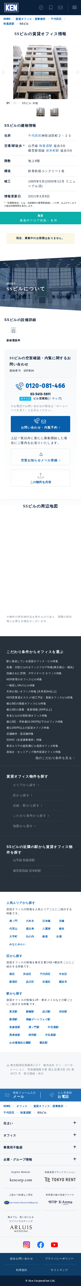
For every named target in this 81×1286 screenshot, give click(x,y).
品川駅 (46, 1011)
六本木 (30, 920)
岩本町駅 (52, 150)
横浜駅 (44, 1042)
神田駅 (33, 1034)
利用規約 (21, 1270)
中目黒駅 (53, 1027)
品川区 (30, 981)
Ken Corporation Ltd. (11, 7)
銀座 (45, 936)
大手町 (13, 936)
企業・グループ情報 (17, 1159)
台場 (59, 936)
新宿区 (13, 981)
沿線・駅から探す (26, 805)
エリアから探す (24, 785)
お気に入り (51, 7)
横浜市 (63, 981)
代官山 (13, 928)
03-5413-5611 (40, 394)
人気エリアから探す (20, 903)
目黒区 (46, 981)
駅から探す (14, 993)
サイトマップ (59, 1270)
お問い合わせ (60, 7)
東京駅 (13, 1011)
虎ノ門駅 (34, 1027)
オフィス (21, 1106)
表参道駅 (14, 1027)
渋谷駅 (63, 1011)
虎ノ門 (13, 920)
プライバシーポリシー (59, 1258)
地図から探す (23, 826)
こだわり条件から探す (29, 815)
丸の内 (30, 936)
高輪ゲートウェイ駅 (38, 1019)
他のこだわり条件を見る (53, 758)
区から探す (21, 795)
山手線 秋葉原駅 (24, 860)
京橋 (61, 920)
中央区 (63, 974)
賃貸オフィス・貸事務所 (31, 19)
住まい (8, 1123)
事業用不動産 (12, 1147)
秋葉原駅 (8, 23)
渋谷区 (27, 974)
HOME (6, 19)
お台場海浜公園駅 (20, 1042)
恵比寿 (30, 928)
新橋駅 (30, 1011)
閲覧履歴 (41, 7)
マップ (56, 398)
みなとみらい (17, 944)
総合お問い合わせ (21, 1258)
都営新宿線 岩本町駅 (27, 870)
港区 (12, 974)
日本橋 (46, 920)
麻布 (61, 928)
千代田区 (56, 19)
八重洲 (46, 928)
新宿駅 (13, 1019)
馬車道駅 (14, 1034)
